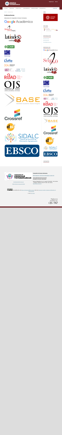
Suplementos (26, 8)
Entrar (56, 1)
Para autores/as (46, 40)
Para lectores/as (46, 38)
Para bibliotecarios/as (47, 42)
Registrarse (51, 1)
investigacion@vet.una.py (18, 182)
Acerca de (18, 8)
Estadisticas (42, 8)
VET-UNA (33, 193)
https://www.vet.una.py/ (37, 183)
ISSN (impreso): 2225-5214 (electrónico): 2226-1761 (43, 175)
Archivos (11, 8)
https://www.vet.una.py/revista (18, 184)
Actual (6, 8)
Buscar (55, 8)
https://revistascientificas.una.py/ (28, 190)
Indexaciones (34, 8)
